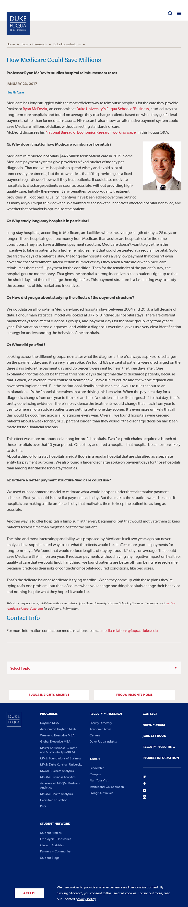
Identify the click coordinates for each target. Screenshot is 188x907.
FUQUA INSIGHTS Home (134, 695)
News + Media (154, 725)
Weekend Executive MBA (57, 735)
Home (11, 44)
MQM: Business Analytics (57, 771)
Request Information (161, 758)
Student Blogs (49, 858)
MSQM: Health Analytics (56, 794)
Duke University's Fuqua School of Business (112, 109)
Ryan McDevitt (35, 109)
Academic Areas (100, 729)
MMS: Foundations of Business (60, 758)
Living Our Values (101, 793)
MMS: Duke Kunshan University (61, 764)
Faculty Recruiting (159, 747)
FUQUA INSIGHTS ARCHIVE (49, 695)
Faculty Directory (101, 723)
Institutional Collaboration (107, 787)
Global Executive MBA (55, 741)
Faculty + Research (34, 44)
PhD (43, 806)
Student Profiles (50, 833)
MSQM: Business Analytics (57, 777)
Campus (95, 774)
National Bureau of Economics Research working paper (91, 133)
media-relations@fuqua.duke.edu (129, 631)
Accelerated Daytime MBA (58, 729)
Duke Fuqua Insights (67, 44)
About (95, 759)
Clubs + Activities (52, 845)
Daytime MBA (49, 723)
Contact (150, 714)
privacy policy (86, 899)
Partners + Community (55, 851)
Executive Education (53, 800)
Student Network (55, 824)
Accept (29, 893)
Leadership (97, 768)
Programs (49, 714)
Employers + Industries (55, 839)
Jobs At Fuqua (154, 736)
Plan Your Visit (99, 780)
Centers (95, 735)
